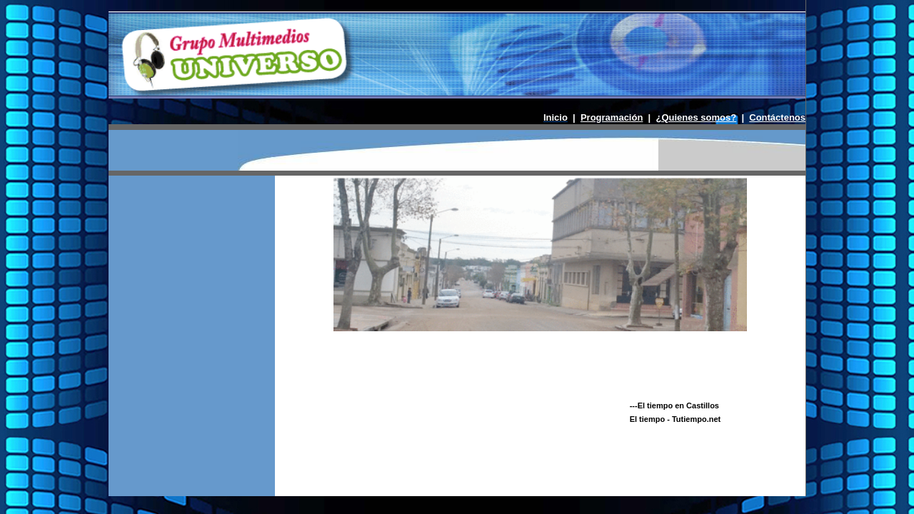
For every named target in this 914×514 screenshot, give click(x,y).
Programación (612, 117)
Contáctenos (777, 117)
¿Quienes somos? (696, 117)
